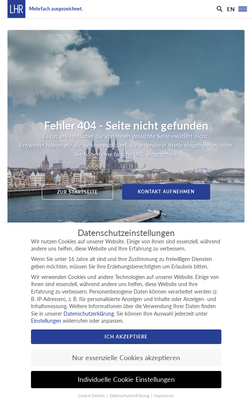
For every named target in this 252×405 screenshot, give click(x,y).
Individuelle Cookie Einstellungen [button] (126, 379)
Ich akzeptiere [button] (126, 337)
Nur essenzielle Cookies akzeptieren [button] (126, 358)
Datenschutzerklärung (88, 313)
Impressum (164, 395)
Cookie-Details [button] (92, 395)
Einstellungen (46, 320)
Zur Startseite (77, 192)
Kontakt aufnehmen (166, 191)
